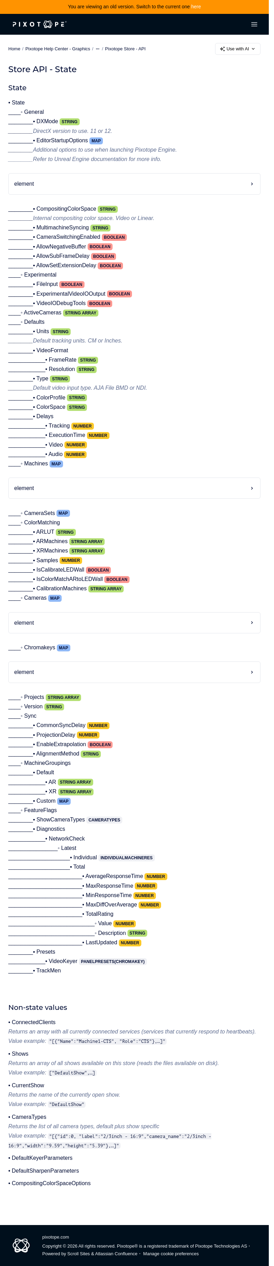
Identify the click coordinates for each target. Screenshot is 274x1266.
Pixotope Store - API (125, 48)
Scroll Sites (78, 1253)
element (24, 184)
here (196, 6)
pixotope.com (55, 1237)
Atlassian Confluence (116, 1253)
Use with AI (238, 49)
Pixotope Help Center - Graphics (57, 48)
